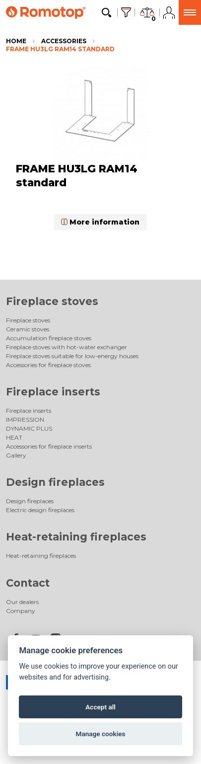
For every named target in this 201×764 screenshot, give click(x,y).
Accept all (100, 707)
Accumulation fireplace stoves (48, 338)
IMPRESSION (25, 419)
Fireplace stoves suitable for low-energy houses (72, 356)
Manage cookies (100, 734)
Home (16, 41)
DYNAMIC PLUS (29, 428)
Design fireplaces (55, 482)
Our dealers (22, 602)
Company (20, 610)
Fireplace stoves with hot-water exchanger (66, 347)
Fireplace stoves (52, 301)
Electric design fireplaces (40, 510)
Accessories (63, 41)
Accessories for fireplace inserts (49, 446)
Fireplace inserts (53, 391)
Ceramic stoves (27, 329)
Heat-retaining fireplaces (76, 537)
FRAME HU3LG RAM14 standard (60, 49)
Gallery (16, 455)
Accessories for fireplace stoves (48, 365)
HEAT (14, 437)
